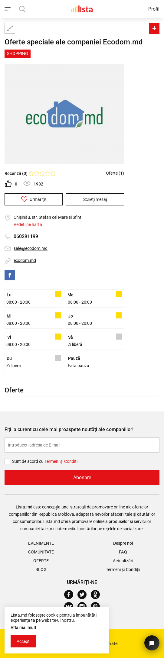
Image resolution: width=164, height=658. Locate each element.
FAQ (123, 552)
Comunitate (41, 552)
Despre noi (123, 543)
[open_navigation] (8, 9)
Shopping (17, 53)
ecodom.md (25, 260)
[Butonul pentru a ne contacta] (151, 642)
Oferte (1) (115, 173)
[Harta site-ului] (10, 28)
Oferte (40, 560)
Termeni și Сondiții (61, 461)
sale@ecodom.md (31, 248)
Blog (41, 569)
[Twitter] (84, 594)
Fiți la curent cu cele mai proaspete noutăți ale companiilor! (69, 429)
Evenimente (41, 543)
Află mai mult (23, 627)
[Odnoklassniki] (97, 594)
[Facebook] (71, 594)
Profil (153, 9)
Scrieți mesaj (95, 199)
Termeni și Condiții (123, 569)
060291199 (26, 236)
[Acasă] (82, 8)
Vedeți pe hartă (28, 224)
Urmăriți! (33, 199)
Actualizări (123, 560)
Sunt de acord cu (28, 461)
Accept (23, 641)
